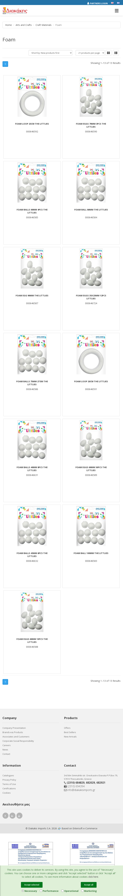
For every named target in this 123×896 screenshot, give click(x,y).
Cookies (6, 792)
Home (8, 25)
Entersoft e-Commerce (85, 828)
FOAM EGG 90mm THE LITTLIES (32, 295)
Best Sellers (70, 732)
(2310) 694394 (74, 786)
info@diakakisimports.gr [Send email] (79, 790)
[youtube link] (19, 816)
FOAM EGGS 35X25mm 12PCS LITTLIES (91, 297)
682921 (100, 782)
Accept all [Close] (88, 884)
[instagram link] (12, 816)
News (5, 749)
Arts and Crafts (24, 25)
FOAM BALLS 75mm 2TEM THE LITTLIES (32, 383)
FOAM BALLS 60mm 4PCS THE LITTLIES (32, 211)
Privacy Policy (9, 779)
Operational (69, 890)
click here (93, 876)
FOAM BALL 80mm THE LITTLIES (91, 209)
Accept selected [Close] (31, 884)
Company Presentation (14, 727)
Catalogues (8, 775)
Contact (6, 753)
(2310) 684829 (75, 782)
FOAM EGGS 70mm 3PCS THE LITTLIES (91, 125)
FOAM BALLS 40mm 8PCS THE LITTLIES (32, 469)
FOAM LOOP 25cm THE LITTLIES (32, 123)
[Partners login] (99, 3)
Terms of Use (9, 784)
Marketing (89, 890)
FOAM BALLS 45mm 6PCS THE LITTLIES (32, 555)
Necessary (29, 890)
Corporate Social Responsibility (18, 740)
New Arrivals (70, 736)
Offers (67, 727)
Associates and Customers (15, 736)
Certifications (9, 788)
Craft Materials (44, 25)
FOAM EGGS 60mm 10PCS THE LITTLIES (32, 641)
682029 (90, 782)
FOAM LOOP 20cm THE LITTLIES (91, 381)
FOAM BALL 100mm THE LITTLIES (91, 553)
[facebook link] (5, 816)
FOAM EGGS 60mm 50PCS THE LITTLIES (91, 469)
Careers (6, 745)
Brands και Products (12, 732)
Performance (49, 890)
